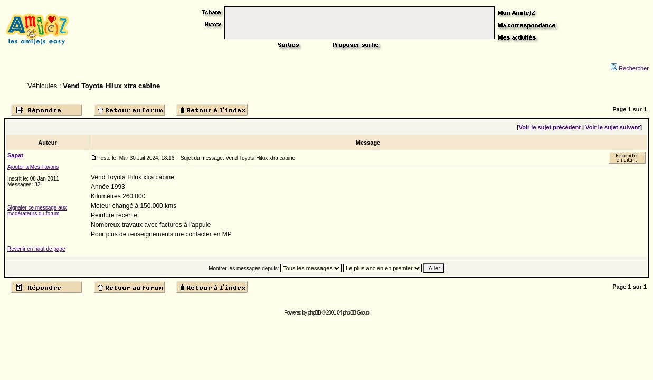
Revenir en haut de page (36, 249)
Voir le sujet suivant (612, 127)
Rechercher (630, 68)
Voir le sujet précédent (550, 127)
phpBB (314, 313)
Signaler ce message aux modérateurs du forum (37, 210)
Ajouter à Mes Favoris (33, 167)
